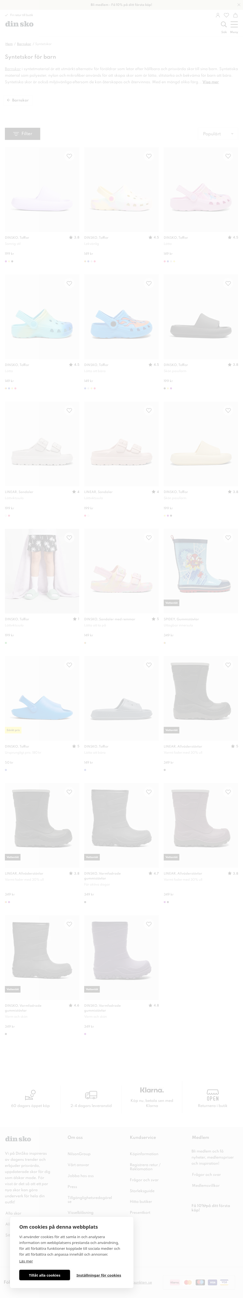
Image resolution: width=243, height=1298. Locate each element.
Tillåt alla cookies (44, 1275)
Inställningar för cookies (98, 1275)
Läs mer (26, 1261)
